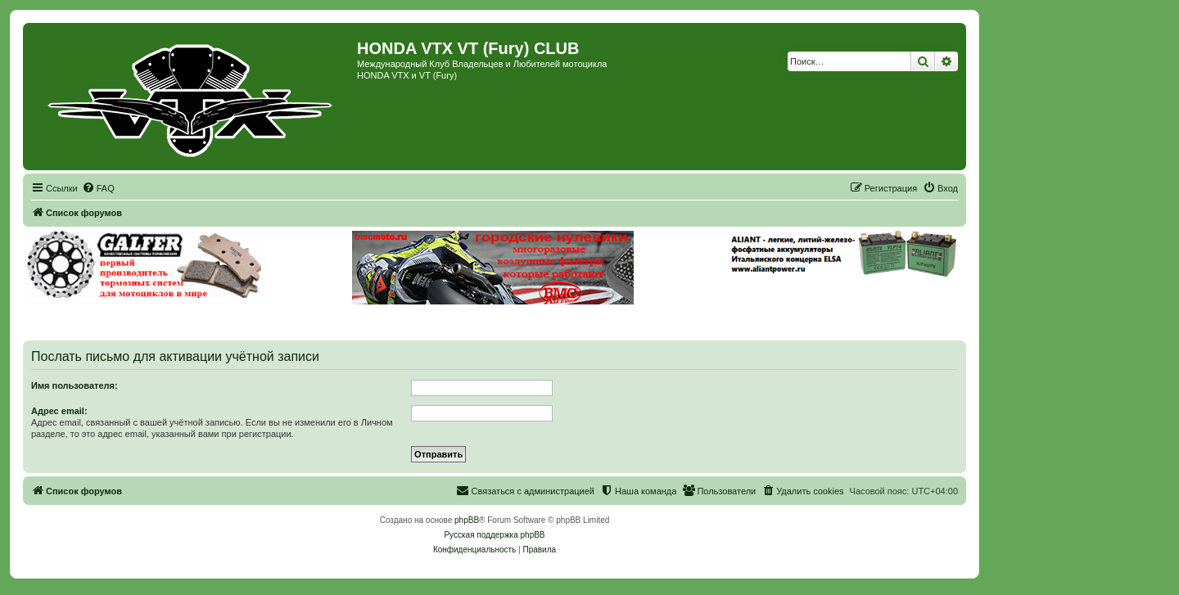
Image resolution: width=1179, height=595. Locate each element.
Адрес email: (59, 411)
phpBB (466, 520)
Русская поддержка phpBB (494, 534)
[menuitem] (98, 188)
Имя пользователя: (74, 385)
